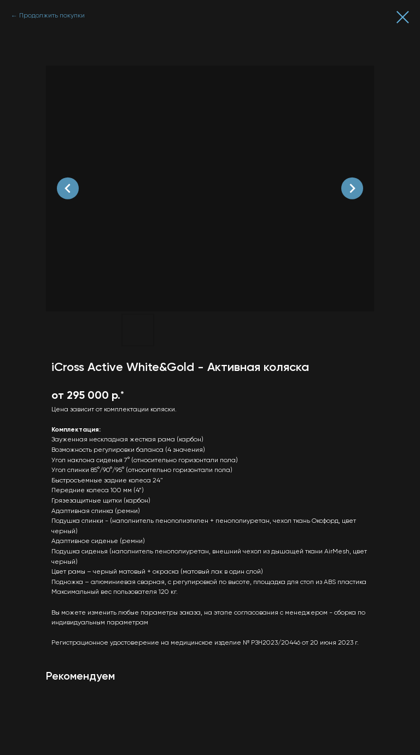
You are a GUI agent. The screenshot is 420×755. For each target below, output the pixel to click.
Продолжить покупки (52, 16)
